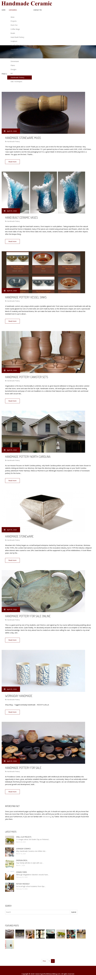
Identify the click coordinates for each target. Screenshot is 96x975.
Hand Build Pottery (17, 37)
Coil (12, 53)
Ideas (12, 17)
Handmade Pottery (17, 77)
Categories (13, 10)
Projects (14, 21)
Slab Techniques (16, 81)
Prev (44, 954)
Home (4, 10)
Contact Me (37, 10)
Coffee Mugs (15, 29)
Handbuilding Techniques (19, 45)
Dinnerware (15, 61)
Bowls (13, 33)
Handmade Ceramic (18, 49)
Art (12, 73)
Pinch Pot (14, 25)
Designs (13, 69)
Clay (12, 57)
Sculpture (14, 41)
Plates (13, 65)
